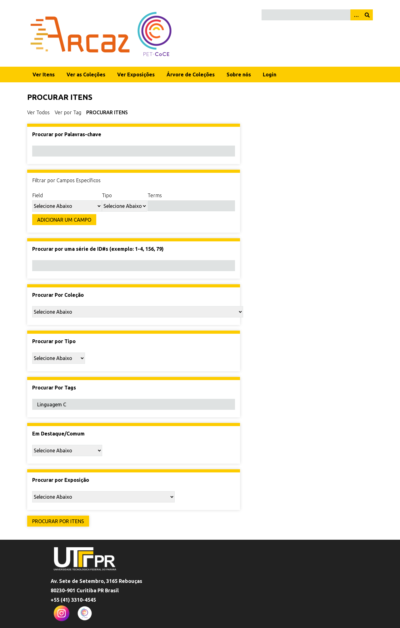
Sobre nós (239, 74)
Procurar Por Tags (54, 387)
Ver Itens (43, 74)
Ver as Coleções (86, 74)
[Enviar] (367, 14)
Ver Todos (38, 112)
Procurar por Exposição (60, 480)
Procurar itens (107, 112)
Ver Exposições (136, 74)
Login (269, 74)
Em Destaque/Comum (58, 433)
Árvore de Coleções (191, 74)
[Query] (317, 14)
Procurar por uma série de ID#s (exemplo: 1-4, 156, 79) (98, 249)
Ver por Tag (68, 112)
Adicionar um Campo (64, 220)
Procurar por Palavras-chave (66, 134)
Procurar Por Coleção (58, 295)
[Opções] (356, 14)
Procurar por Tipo (54, 341)
